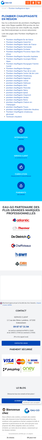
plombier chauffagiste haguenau (18, 78)
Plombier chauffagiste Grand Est (18, 42)
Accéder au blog (21, 401)
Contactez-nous (21, 343)
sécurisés (21, 188)
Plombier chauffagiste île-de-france (19, 40)
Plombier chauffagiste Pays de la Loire (21, 71)
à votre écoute (21, 152)
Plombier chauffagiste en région (19, 17)
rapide (21, 133)
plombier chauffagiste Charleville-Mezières (22, 109)
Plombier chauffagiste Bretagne (18, 68)
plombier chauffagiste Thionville (18, 88)
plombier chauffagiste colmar (17, 81)
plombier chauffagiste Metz (16, 85)
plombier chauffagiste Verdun (17, 97)
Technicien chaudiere (14, 117)
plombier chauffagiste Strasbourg (19, 76)
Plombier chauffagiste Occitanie (18, 49)
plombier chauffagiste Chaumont (18, 95)
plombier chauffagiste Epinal (17, 93)
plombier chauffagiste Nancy (17, 90)
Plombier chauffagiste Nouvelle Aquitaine (22, 56)
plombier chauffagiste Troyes (17, 107)
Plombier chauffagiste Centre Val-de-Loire (22, 73)
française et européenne (21, 170)
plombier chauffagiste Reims (17, 100)
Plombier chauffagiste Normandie (19, 47)
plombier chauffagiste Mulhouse (18, 83)
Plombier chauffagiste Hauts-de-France (21, 44)
